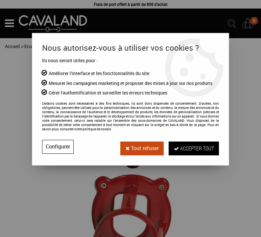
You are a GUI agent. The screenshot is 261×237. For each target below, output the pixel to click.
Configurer (58, 146)
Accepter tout (194, 146)
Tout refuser (141, 146)
